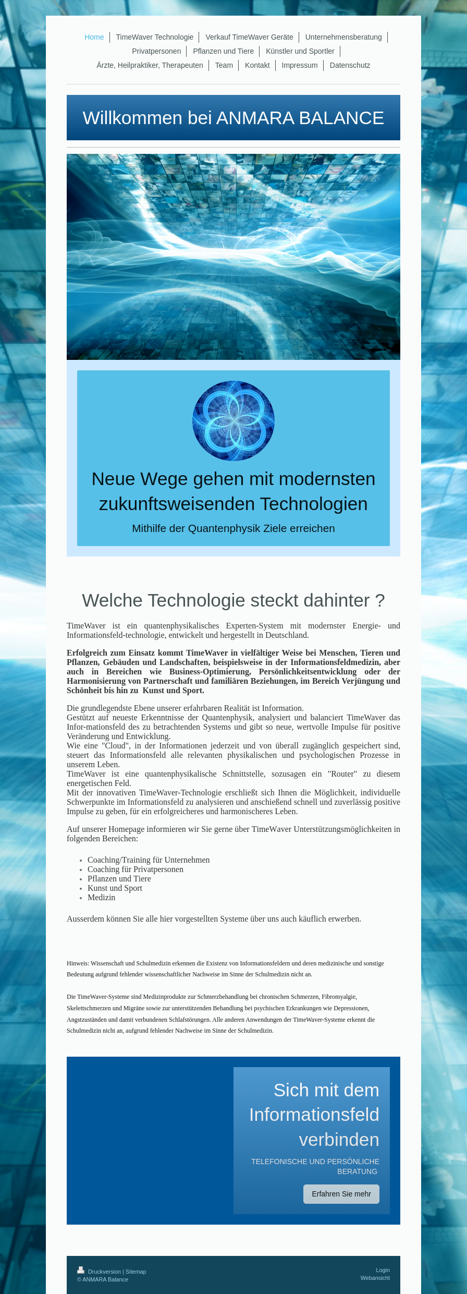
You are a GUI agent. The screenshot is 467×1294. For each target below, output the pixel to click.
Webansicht (375, 1278)
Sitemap (136, 1271)
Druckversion (99, 1271)
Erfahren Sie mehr (341, 1194)
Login (383, 1270)
